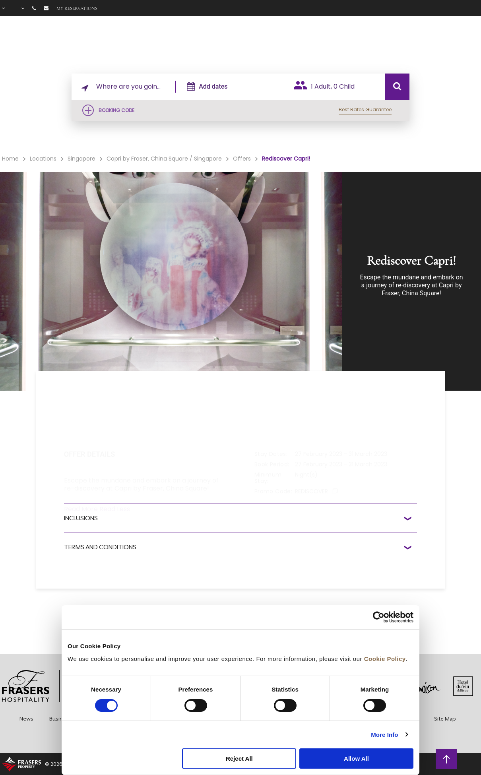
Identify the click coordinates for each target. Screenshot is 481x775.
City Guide (461, 44)
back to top (446, 758)
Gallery (388, 44)
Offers (351, 44)
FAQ (421, 44)
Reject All (239, 758)
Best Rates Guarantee (365, 109)
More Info (384, 734)
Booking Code (116, 110)
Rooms (255, 44)
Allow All (356, 758)
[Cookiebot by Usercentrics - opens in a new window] (378, 617)
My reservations (76, 8)
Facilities (303, 44)
